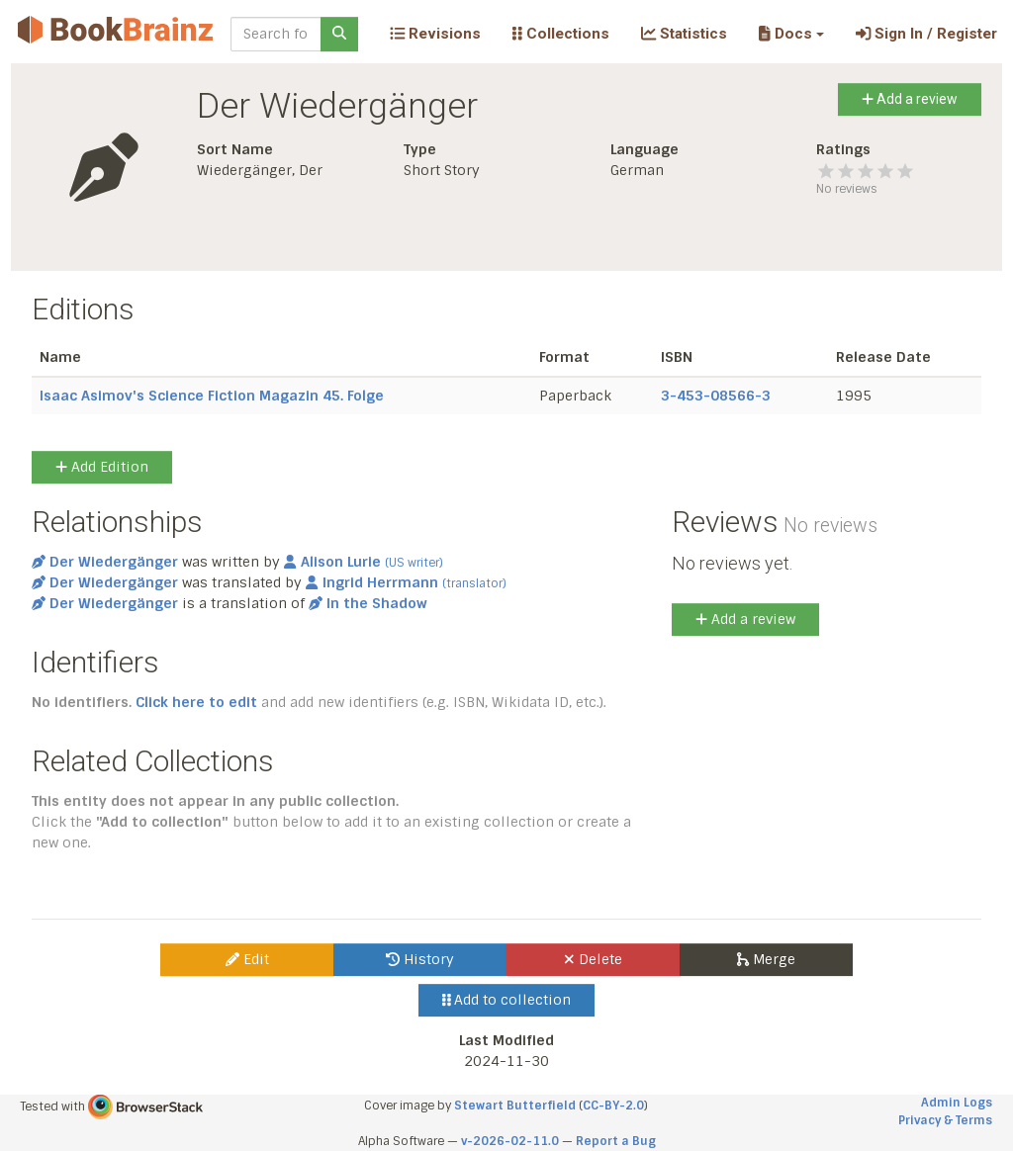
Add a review (910, 99)
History (420, 959)
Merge (766, 959)
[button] (791, 33)
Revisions (435, 34)
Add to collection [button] (507, 1000)
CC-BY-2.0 (613, 1105)
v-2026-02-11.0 (510, 1141)
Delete (593, 959)
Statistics (684, 34)
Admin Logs (956, 1102)
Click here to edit (196, 702)
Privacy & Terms (945, 1120)
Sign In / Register (926, 34)
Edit (247, 959)
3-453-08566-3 (716, 395)
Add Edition (101, 467)
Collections (560, 34)
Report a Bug (616, 1141)
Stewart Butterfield (515, 1105)
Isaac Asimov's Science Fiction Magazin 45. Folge (212, 395)
